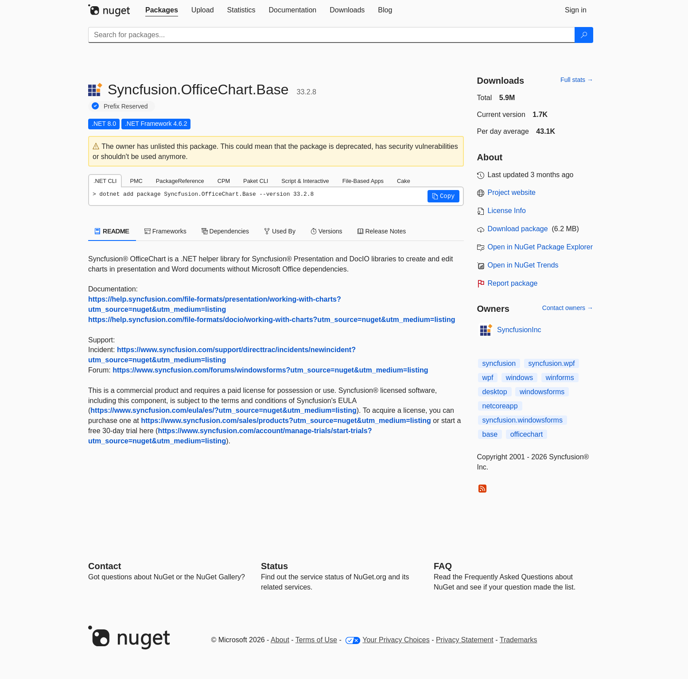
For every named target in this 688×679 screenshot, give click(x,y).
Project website (512, 192)
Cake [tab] (403, 181)
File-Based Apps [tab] (363, 181)
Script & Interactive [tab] (305, 181)
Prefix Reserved (126, 106)
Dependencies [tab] (225, 231)
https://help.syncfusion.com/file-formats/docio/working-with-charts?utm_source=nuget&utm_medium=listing (271, 319)
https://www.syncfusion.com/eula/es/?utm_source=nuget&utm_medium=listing (223, 410)
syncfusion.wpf (552, 363)
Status (274, 566)
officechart (526, 434)
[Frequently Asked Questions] (443, 566)
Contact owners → (567, 307)
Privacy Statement (465, 640)
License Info (507, 210)
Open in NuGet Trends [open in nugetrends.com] (523, 265)
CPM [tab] (224, 181)
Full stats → (576, 79)
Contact (104, 566)
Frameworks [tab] (165, 231)
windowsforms (542, 392)
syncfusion (499, 363)
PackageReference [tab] (180, 181)
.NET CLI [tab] (105, 181)
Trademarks (518, 640)
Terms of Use (316, 640)
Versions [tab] (326, 231)
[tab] (162, 10)
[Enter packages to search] (331, 35)
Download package (518, 229)
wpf (488, 377)
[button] (443, 196)
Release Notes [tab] (382, 231)
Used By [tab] (279, 231)
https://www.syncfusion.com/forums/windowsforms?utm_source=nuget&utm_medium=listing (270, 370)
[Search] (584, 35)
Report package (513, 283)
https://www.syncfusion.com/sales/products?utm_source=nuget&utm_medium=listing (286, 420)
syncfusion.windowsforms (522, 420)
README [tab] (112, 231)
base (490, 434)
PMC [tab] (136, 181)
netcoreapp (500, 406)
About (280, 640)
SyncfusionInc (519, 330)
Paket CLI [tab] (255, 181)
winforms (560, 377)
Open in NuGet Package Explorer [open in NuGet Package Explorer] (540, 247)
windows (519, 377)
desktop (494, 392)
